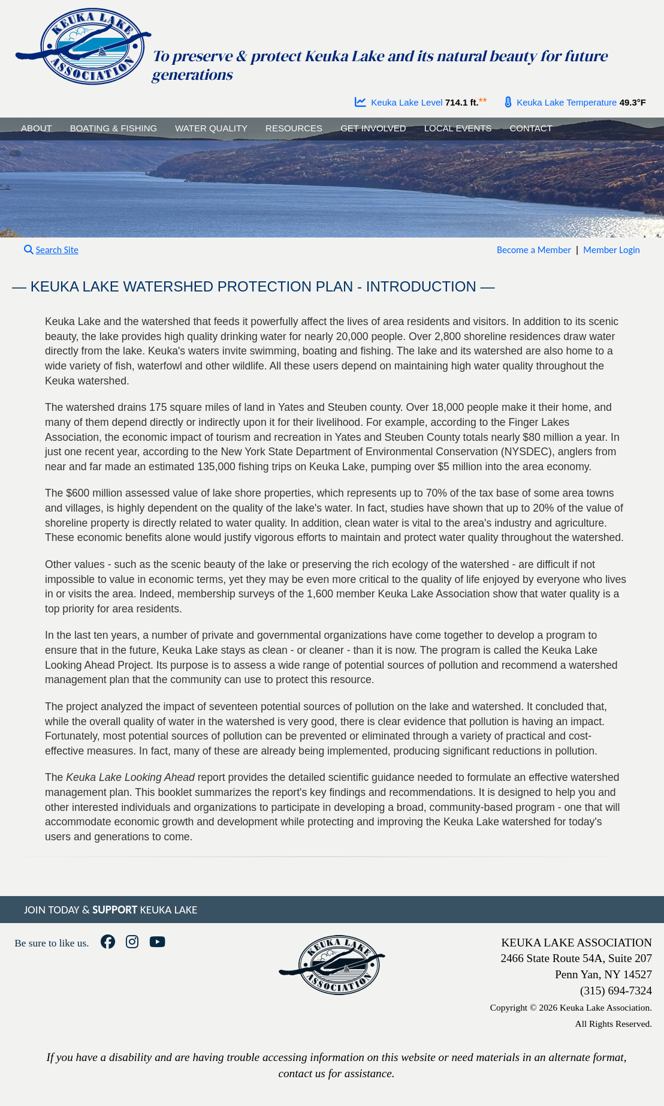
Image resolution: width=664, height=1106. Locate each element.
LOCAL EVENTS (458, 128)
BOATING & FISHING (114, 128)
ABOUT (36, 128)
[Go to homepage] (82, 43)
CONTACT (530, 128)
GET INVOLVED (373, 128)
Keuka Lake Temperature (561, 102)
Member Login (611, 250)
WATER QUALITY (211, 128)
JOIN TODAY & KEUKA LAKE (110, 909)
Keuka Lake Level (399, 102)
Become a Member (534, 250)
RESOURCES (293, 128)
